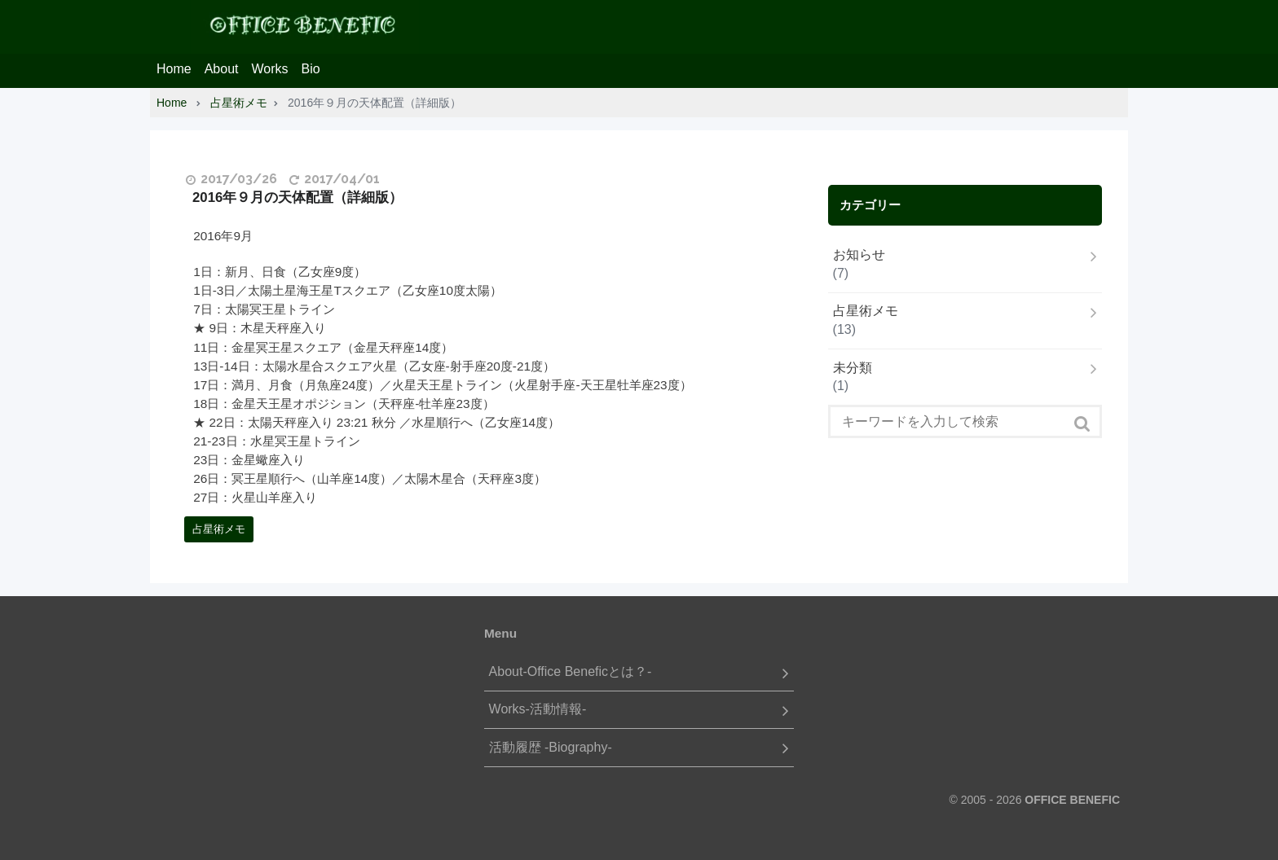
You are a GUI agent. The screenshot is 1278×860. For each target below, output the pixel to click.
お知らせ (859, 254)
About (222, 69)
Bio (311, 69)
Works (270, 69)
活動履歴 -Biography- (550, 747)
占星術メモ (218, 529)
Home (174, 69)
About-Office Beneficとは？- (570, 671)
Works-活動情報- (538, 709)
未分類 (852, 368)
